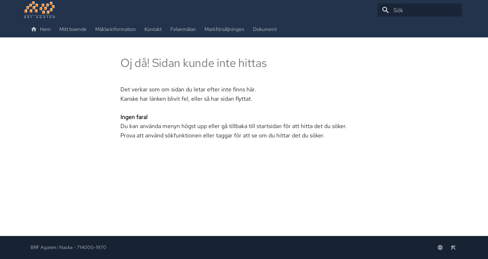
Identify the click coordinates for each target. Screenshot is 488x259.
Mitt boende (73, 29)
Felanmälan (183, 29)
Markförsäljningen (224, 29)
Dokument (265, 29)
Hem (41, 29)
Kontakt (153, 29)
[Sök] (420, 10)
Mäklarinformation (115, 29)
